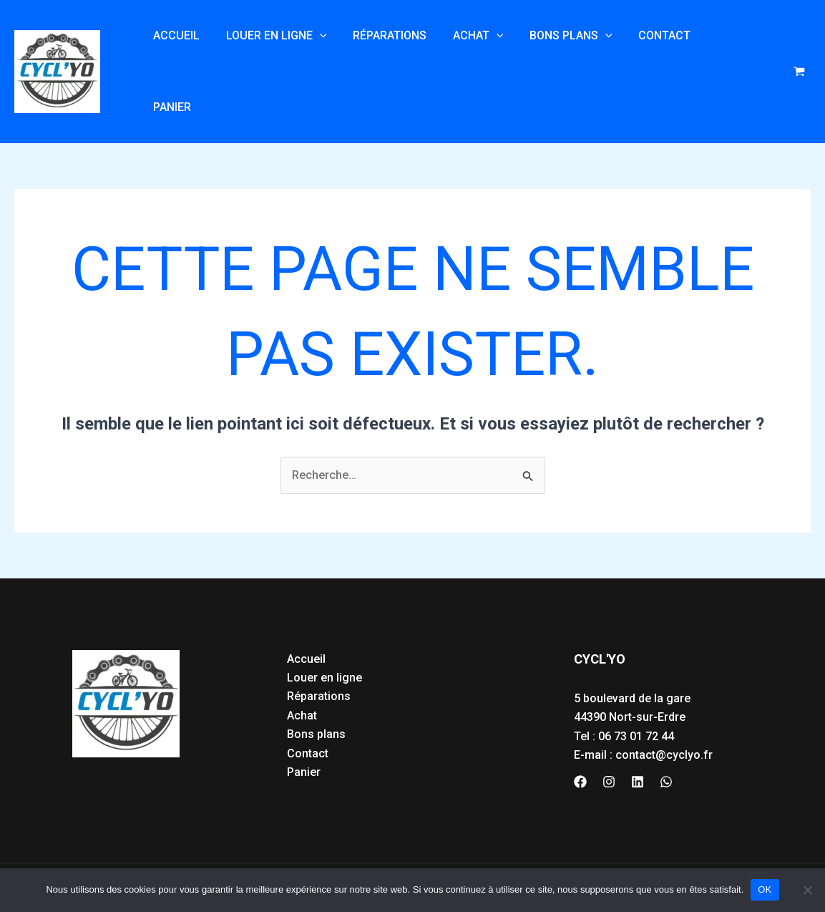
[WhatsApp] (666, 744)
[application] (315, 53)
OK (764, 889)
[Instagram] (608, 744)
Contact (646, 52)
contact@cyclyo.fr (664, 717)
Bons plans (555, 53)
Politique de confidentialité (252, 859)
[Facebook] (580, 744)
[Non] (807, 890)
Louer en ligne (271, 53)
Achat (466, 53)
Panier (714, 52)
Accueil (175, 52)
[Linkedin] (637, 744)
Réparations (382, 52)
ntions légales (139, 859)
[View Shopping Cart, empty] (799, 53)
